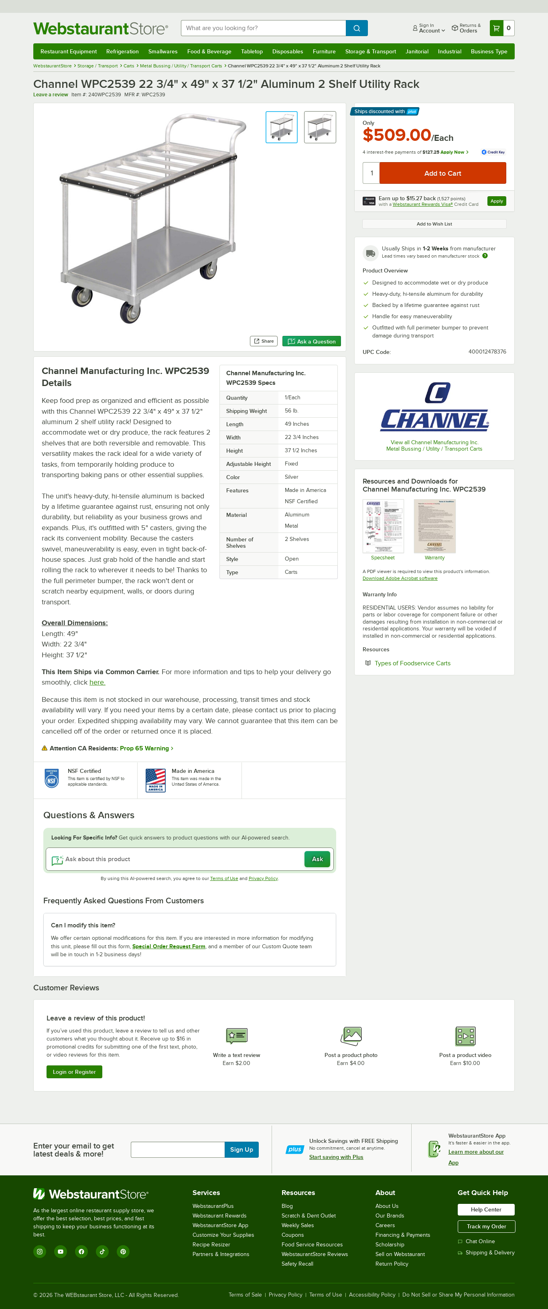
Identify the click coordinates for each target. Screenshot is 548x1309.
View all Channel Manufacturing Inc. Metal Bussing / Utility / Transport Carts (434, 445)
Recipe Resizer (211, 1245)
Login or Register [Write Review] (74, 1072)
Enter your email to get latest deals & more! (73, 1150)
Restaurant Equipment (69, 51)
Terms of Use (224, 878)
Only (368, 123)
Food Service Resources (312, 1245)
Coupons (293, 1235)
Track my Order (486, 1226)
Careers (385, 1225)
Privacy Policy (263, 878)
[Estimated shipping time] (485, 255)
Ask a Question (312, 341)
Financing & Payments (402, 1235)
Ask (317, 859)
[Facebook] (81, 1251)
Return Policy (391, 1264)
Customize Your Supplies (223, 1235)
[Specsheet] (383, 529)
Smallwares (163, 51)
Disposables (287, 51)
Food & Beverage (209, 51)
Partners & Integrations (221, 1254)
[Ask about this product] (189, 859)
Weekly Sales (298, 1225)
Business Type (489, 51)
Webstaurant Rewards (220, 1216)
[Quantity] (372, 173)
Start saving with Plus (336, 1157)
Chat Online (476, 1241)
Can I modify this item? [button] (83, 925)
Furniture (324, 51)
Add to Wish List (434, 224)
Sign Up (241, 1149)
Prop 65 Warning (144, 748)
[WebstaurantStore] (99, 1193)
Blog (287, 1206)
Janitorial (417, 51)
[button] (282, 127)
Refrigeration (122, 51)
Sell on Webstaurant (400, 1254)
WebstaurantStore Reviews (315, 1254)
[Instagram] (39, 1251)
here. (97, 682)
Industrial (449, 51)
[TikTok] (102, 1251)
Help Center (486, 1209)
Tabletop (252, 51)
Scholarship (389, 1245)
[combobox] (263, 28)
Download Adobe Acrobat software (400, 578)
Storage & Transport (370, 51)
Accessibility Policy (372, 1295)
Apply (498, 202)
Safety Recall (297, 1264)
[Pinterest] (123, 1251)
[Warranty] (434, 529)
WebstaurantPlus (213, 1206)
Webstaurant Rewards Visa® (423, 204)
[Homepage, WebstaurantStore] (100, 28)
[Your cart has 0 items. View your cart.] (502, 28)
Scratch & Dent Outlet (309, 1216)
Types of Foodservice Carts (437, 663)
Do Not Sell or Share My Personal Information (458, 1295)
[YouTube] (60, 1251)
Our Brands (389, 1216)
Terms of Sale (245, 1295)
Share (264, 341)
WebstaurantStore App (220, 1225)
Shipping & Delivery (486, 1253)
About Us (387, 1206)
